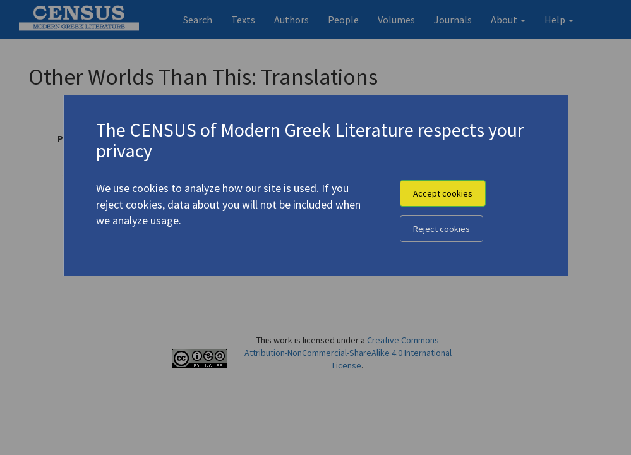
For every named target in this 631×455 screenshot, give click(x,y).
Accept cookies (442, 193)
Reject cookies (441, 228)
